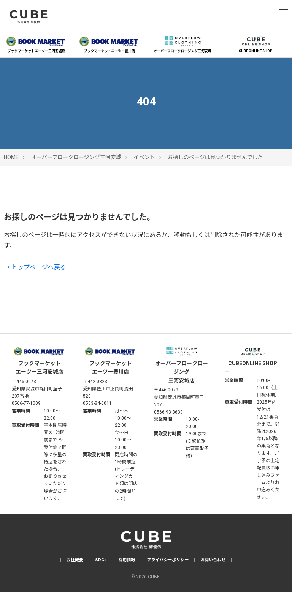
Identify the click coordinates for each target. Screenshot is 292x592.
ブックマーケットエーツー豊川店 (109, 43)
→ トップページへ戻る (35, 267)
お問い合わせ (212, 559)
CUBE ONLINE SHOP (255, 43)
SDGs (101, 559)
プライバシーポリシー (168, 559)
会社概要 (75, 559)
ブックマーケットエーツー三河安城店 (36, 43)
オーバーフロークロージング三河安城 (182, 43)
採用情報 (127, 559)
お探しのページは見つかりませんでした (215, 157)
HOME (11, 157)
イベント (144, 157)
